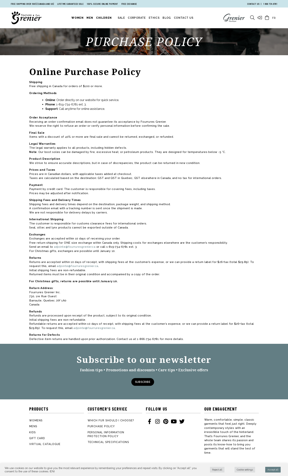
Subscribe (142, 381)
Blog (167, 17)
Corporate (137, 17)
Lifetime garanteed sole (70, 3)
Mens (33, 426)
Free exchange (129, 3)
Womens (36, 420)
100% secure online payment (102, 3)
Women (77, 17)
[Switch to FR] (274, 17)
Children (104, 17)
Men (90, 17)
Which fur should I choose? (111, 420)
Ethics (154, 17)
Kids (32, 432)
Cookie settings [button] (245, 469)
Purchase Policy (101, 426)
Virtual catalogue (45, 444)
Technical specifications (108, 442)
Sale (121, 17)
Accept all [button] (272, 469)
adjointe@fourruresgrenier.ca (75, 246)
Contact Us (184, 17)
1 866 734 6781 (270, 3)
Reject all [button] (217, 469)
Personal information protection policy (106, 434)
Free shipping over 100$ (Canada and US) (32, 3)
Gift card (37, 438)
